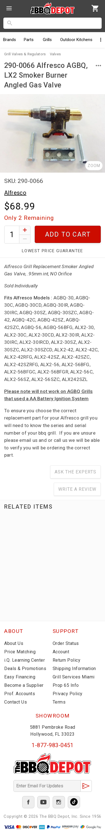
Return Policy (67, 660)
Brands (9, 39)
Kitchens (76, 39)
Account (61, 651)
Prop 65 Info (66, 685)
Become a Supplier (24, 685)
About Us (13, 643)
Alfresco (15, 192)
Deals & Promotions (25, 668)
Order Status (66, 643)
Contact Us (15, 702)
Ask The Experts (75, 472)
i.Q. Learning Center (24, 660)
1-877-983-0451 (52, 745)
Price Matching (20, 651)
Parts (29, 39)
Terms (59, 702)
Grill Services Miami (74, 677)
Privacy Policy (68, 693)
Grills (47, 39)
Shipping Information (74, 668)
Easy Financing (19, 677)
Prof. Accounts (19, 693)
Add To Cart (68, 234)
